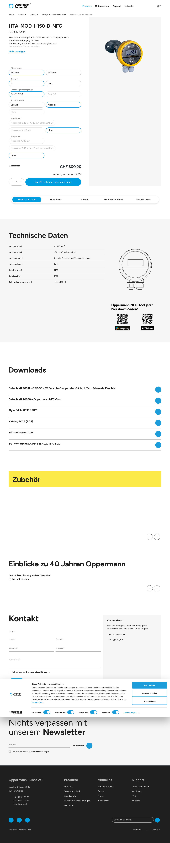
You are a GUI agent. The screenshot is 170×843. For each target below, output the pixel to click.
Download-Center (141, 786)
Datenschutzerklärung (36, 672)
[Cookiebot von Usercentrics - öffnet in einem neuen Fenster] (16, 838)
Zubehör (85, 199)
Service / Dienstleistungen (77, 800)
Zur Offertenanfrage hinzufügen (53, 182)
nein (50, 83)
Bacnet (14, 104)
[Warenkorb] (154, 5)
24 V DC (64, 95)
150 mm (15, 72)
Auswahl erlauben (149, 819)
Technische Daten (27, 199)
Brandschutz (70, 796)
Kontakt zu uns (143, 199)
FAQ (134, 796)
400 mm (52, 72)
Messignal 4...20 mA (27, 142)
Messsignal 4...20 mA (27, 131)
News (100, 796)
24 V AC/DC (17, 94)
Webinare (136, 791)
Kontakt (136, 800)
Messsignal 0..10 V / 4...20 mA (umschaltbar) (32, 123)
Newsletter (103, 800)
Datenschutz (38, 828)
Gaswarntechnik (72, 791)
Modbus (52, 104)
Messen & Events (106, 786)
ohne (27, 113)
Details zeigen (130, 838)
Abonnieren (79, 745)
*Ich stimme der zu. (31, 672)
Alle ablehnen (150, 827)
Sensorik (68, 786)
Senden (13, 682)
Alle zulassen (149, 811)
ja (11, 83)
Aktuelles (105, 780)
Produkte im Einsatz (114, 199)
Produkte (71, 780)
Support (138, 780)
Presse (101, 791)
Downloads (56, 199)
